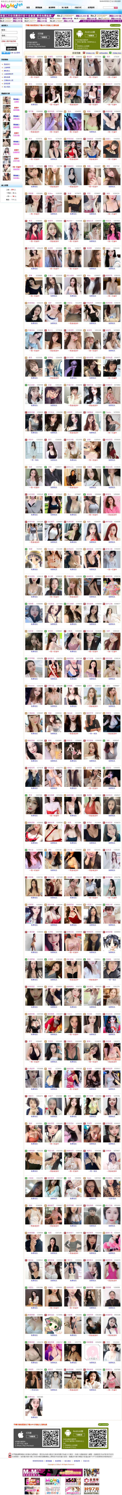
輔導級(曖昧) (103, 53)
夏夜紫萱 (16, 127)
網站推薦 (7, 77)
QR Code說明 (115, 25)
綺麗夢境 (16, 152)
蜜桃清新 (16, 144)
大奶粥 (16, 102)
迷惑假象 (16, 110)
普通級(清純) (117, 53)
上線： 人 (11, 190)
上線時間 (7, 67)
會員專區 (58, 1461)
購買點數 (48, 1461)
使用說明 (77, 1461)
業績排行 (7, 64)
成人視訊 (7, 87)
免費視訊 (53, 77)
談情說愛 (7, 83)
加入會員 (67, 1461)
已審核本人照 (8, 80)
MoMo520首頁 (105, 1)
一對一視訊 (34, 460)
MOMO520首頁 (38, 1461)
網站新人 (7, 71)
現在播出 (16, 178)
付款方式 (86, 1461)
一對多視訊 (112, 1198)
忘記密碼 (17, 53)
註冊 (11, 53)
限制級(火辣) (90, 53)
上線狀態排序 (8, 74)
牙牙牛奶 (16, 161)
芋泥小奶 (16, 135)
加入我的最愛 (116, 1)
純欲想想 (16, 169)
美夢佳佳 (16, 119)
